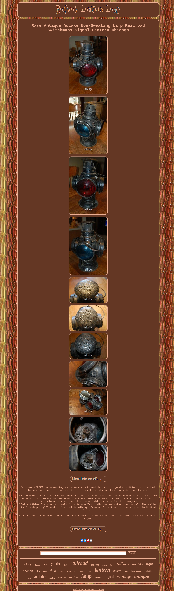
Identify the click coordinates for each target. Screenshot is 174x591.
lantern (102, 570)
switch (73, 577)
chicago (27, 564)
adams (117, 571)
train (149, 570)
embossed (71, 571)
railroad (79, 563)
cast (45, 571)
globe (56, 563)
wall (82, 571)
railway (123, 563)
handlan (104, 565)
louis (45, 564)
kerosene (136, 571)
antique (141, 576)
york (61, 571)
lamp (86, 576)
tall (65, 565)
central (52, 578)
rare (98, 577)
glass (29, 578)
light (149, 564)
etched (28, 571)
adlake (40, 576)
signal (109, 576)
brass (37, 565)
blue (38, 571)
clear (126, 571)
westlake (137, 564)
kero (112, 565)
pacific (89, 572)
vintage (124, 576)
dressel (62, 577)
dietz (53, 571)
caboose (95, 564)
